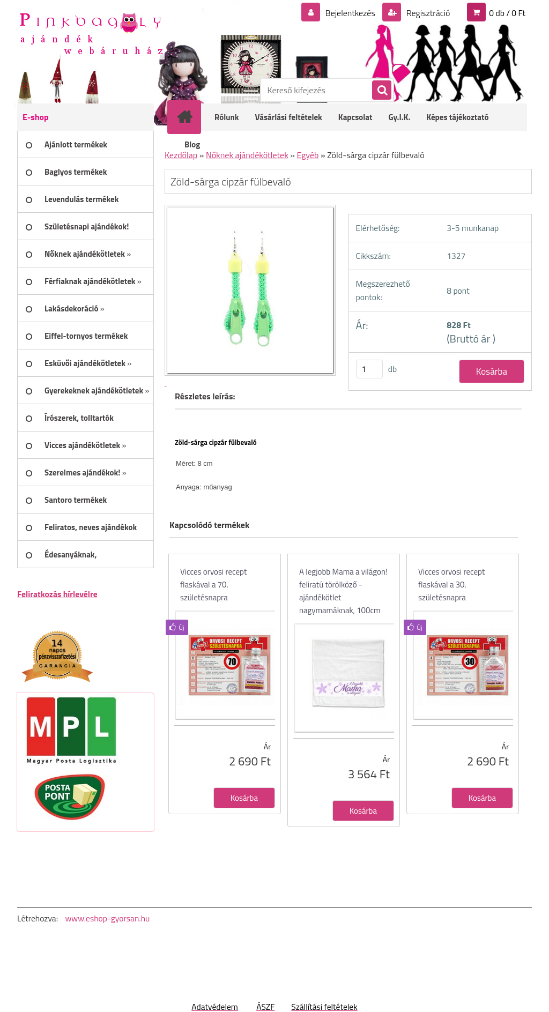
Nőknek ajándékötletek (247, 154)
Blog (192, 144)
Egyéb (308, 154)
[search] (381, 90)
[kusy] (369, 369)
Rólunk (226, 117)
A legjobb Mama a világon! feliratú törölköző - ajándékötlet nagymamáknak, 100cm (343, 590)
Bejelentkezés (350, 12)
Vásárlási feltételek (288, 117)
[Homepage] (191, 116)
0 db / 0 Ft (507, 12)
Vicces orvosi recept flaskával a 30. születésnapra (451, 584)
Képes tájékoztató (457, 117)
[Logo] (91, 32)
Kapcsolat (355, 117)
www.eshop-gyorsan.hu (107, 918)
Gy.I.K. (399, 117)
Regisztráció (427, 12)
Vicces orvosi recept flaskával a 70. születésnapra (213, 584)
